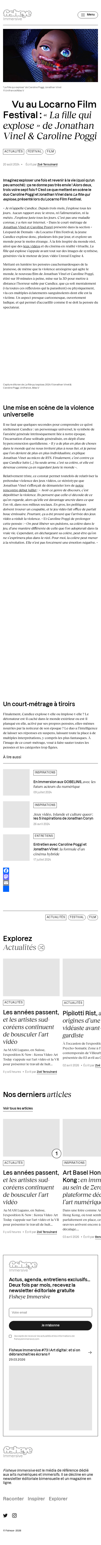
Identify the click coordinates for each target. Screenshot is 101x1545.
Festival (35, 151)
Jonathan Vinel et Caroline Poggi (28, 227)
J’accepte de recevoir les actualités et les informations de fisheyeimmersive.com (44, 1337)
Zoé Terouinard (47, 164)
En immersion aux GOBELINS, (64, 784)
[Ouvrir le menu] (88, 15)
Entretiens (44, 836)
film (50, 151)
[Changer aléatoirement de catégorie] (24, 947)
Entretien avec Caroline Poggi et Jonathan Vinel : (60, 849)
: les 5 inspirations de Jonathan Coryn (63, 816)
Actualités (13, 151)
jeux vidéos (31, 246)
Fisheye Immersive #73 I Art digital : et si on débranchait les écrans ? (50, 1352)
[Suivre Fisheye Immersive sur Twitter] (5, 1515)
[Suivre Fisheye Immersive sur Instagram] (14, 1515)
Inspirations (45, 772)
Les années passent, (31, 1027)
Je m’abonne (51, 1325)
